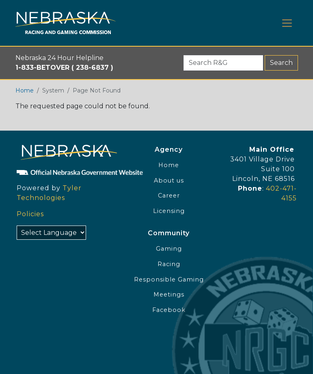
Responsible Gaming (169, 279)
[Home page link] (65, 23)
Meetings (168, 294)
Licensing (169, 211)
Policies (30, 214)
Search (281, 63)
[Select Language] (51, 233)
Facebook (169, 310)
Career (169, 195)
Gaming (169, 248)
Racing (169, 264)
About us (169, 180)
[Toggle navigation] (287, 23)
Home (24, 90)
